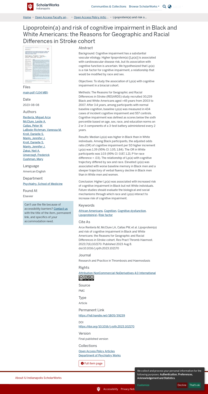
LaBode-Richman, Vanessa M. (42, 130)
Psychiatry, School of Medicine (43, 184)
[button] (169, 7)
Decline (182, 385)
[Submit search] (164, 6)
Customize (143, 385)
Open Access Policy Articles (91, 17)
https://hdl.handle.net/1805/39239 (102, 315)
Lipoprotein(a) (88, 215)
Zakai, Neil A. (31, 150)
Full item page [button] (92, 363)
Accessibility (110, 389)
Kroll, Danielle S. (33, 134)
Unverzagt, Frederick (36, 155)
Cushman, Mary (33, 159)
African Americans (91, 211)
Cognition (110, 211)
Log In (177, 6)
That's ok (195, 385)
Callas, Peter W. (33, 125)
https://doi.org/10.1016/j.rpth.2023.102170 (106, 326)
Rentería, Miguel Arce (37, 117)
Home (27, 17)
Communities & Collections (108, 6)
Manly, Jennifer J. (34, 138)
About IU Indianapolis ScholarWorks (38, 378)
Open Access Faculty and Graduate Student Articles (52, 17)
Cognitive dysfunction (132, 211)
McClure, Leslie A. (34, 121)
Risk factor (106, 215)
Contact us (61, 208)
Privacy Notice (129, 389)
